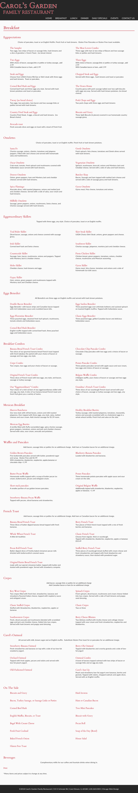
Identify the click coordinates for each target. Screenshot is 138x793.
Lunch (73, 18)
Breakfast (61, 18)
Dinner (85, 18)
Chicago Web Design (110, 789)
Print (5, 768)
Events (114, 18)
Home (49, 18)
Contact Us (128, 18)
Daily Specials (99, 18)
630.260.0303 (95, 789)
